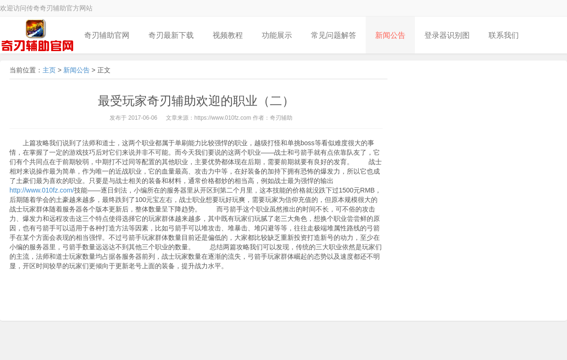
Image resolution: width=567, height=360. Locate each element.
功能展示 (277, 35)
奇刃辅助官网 (106, 35)
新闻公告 (390, 35)
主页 (49, 70)
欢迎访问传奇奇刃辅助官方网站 (46, 8)
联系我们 (504, 35)
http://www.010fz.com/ (41, 190)
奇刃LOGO (37, 35)
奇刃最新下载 (171, 35)
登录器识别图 (447, 35)
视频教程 (228, 35)
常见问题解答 (333, 35)
